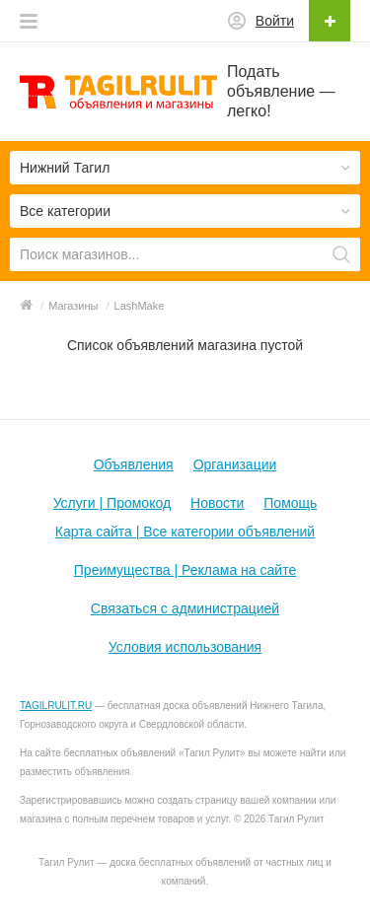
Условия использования (185, 647)
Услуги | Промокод (112, 503)
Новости (217, 503)
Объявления (134, 464)
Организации (235, 464)
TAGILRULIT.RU (56, 705)
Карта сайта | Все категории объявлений (185, 531)
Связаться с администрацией (185, 608)
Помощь (290, 503)
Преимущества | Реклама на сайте (185, 570)
